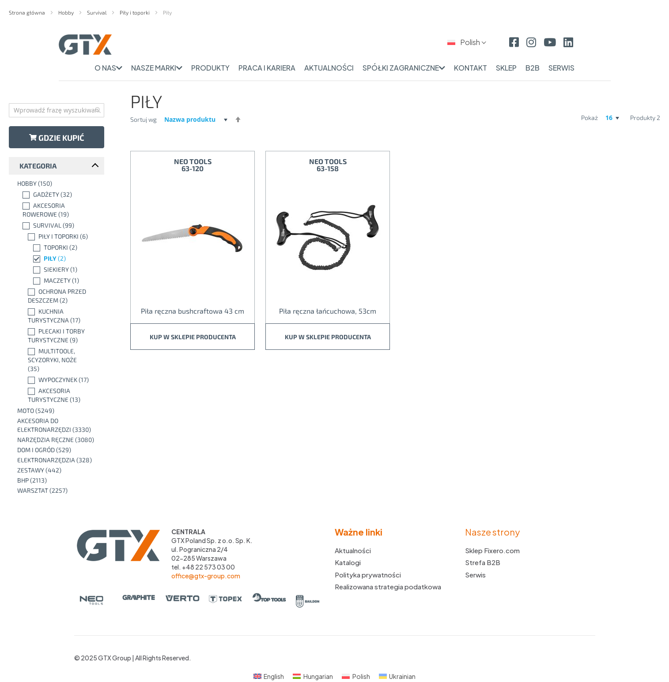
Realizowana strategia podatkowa (388, 586)
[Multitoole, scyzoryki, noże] (58, 360)
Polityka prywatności (368, 574)
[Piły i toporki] (58, 236)
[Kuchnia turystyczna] (58, 316)
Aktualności (353, 550)
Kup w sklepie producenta (193, 337)
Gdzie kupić (56, 137)
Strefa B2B (482, 562)
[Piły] (58, 258)
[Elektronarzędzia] (58, 460)
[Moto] (58, 410)
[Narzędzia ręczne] (58, 439)
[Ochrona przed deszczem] (58, 296)
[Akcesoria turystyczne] (58, 395)
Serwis (475, 574)
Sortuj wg (143, 119)
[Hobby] (58, 183)
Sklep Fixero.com (492, 550)
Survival (97, 12)
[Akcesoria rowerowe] (58, 210)
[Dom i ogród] (58, 450)
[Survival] (58, 225)
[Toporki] (58, 247)
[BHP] (58, 480)
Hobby (66, 12)
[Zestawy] (58, 470)
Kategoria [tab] (38, 165)
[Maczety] (58, 280)
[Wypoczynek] (58, 379)
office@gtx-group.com (205, 576)
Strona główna (27, 12)
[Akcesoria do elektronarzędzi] (58, 425)
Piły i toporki (135, 12)
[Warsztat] (58, 490)
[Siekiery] (58, 269)
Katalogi (348, 562)
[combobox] (56, 110)
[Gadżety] (58, 194)
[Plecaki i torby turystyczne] (58, 336)
